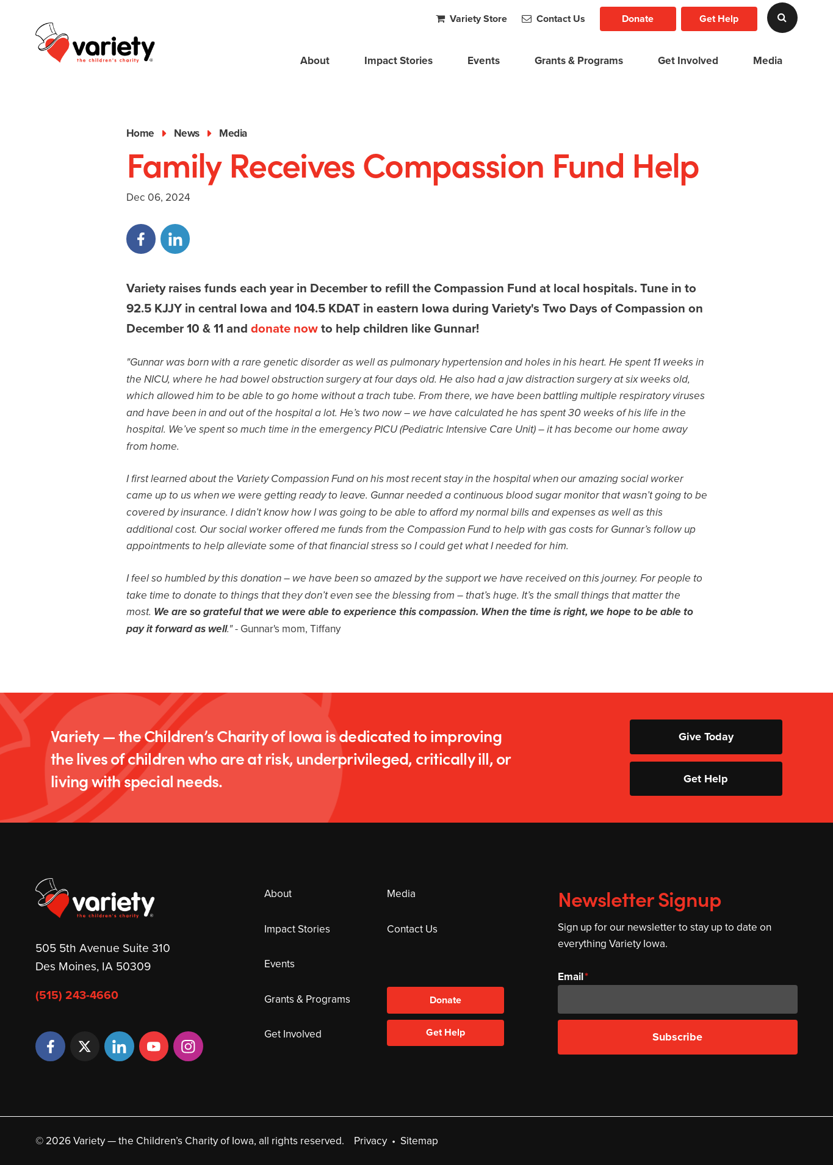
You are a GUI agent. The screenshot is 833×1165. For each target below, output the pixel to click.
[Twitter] (84, 1046)
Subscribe (677, 1037)
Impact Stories (398, 60)
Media (767, 60)
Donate (638, 19)
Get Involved (688, 60)
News (187, 133)
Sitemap (419, 1141)
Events (483, 60)
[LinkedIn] (119, 1046)
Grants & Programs (579, 60)
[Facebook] (50, 1046)
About (315, 60)
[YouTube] (153, 1046)
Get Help (718, 19)
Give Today (706, 737)
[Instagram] (188, 1046)
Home (140, 133)
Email (570, 976)
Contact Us (553, 19)
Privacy (370, 1141)
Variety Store (471, 19)
